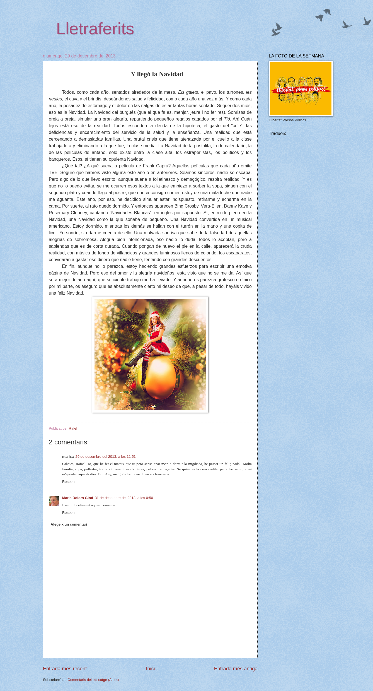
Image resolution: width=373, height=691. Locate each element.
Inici (150, 668)
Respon (68, 482)
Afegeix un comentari (68, 524)
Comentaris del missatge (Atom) (93, 680)
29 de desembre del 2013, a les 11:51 (106, 456)
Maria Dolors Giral (77, 498)
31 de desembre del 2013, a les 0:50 (124, 498)
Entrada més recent (65, 668)
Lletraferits (95, 28)
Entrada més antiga (236, 668)
